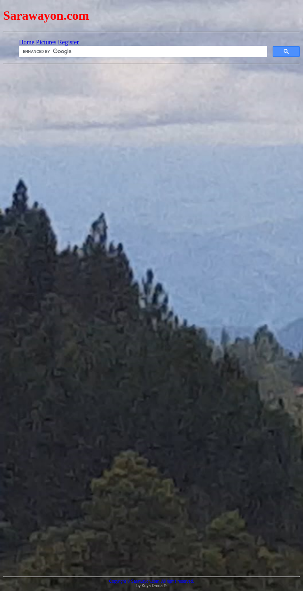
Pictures (46, 42)
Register (68, 42)
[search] (142, 51)
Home (26, 42)
